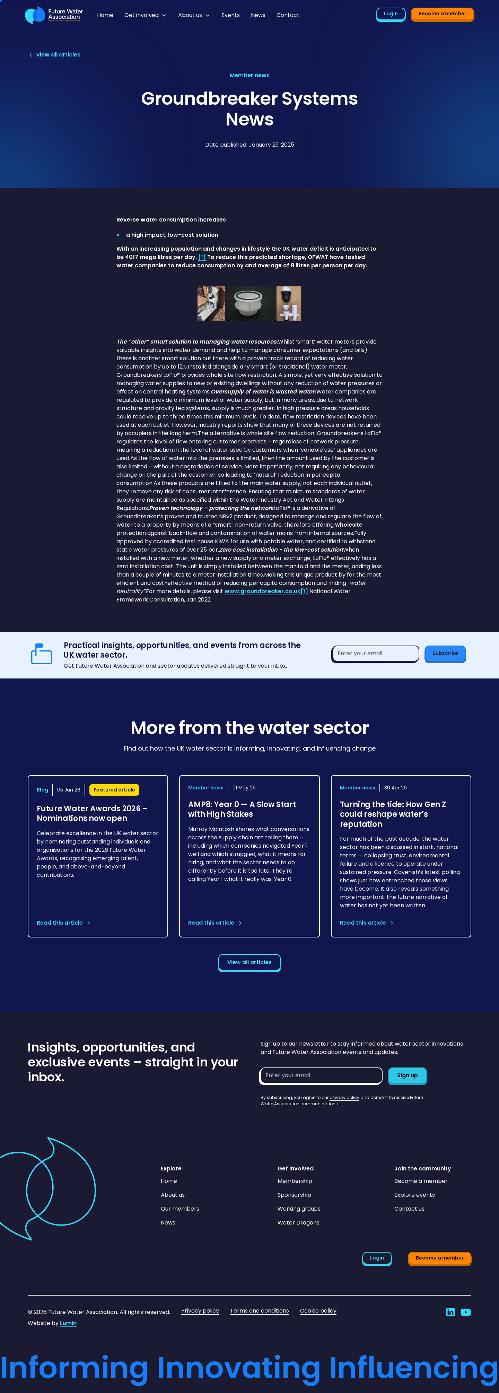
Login (391, 13)
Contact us (409, 1209)
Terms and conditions (259, 1311)
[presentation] (313, 1120)
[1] (304, 591)
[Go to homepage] (54, 15)
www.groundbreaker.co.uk (262, 591)
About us (173, 1195)
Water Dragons (298, 1223)
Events (230, 15)
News (258, 15)
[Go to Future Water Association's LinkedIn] (450, 1312)
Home (105, 15)
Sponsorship (294, 1195)
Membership (295, 1181)
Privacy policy (200, 1311)
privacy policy (344, 1097)
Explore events (414, 1195)
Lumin (68, 1323)
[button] (146, 15)
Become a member (442, 13)
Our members (180, 1209)
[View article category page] (250, 75)
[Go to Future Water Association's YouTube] (465, 1312)
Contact (288, 15)
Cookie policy (318, 1311)
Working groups (299, 1209)
